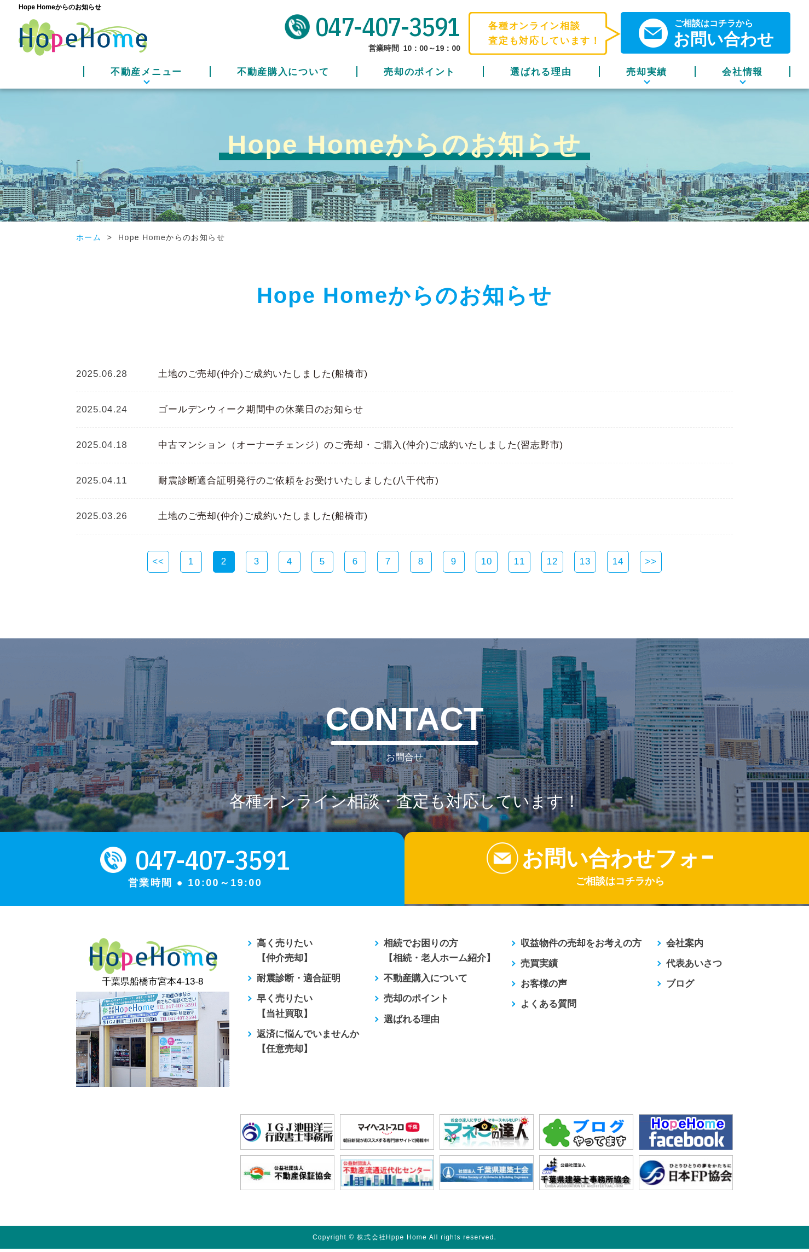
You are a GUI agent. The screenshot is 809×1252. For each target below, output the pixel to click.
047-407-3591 (387, 26)
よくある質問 (548, 1007)
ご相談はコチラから (714, 33)
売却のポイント (419, 72)
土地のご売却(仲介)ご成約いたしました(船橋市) (263, 374)
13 (585, 561)
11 (519, 561)
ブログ (680, 987)
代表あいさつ (694, 967)
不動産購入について (283, 72)
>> (651, 561)
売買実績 (539, 967)
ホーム (88, 237)
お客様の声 (544, 987)
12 (552, 561)
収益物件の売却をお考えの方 (581, 946)
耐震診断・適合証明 (298, 981)
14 (618, 561)
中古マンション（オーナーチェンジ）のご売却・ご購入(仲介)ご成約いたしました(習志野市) (360, 445)
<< (158, 561)
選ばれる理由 (540, 72)
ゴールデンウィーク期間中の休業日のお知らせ (260, 409)
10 (487, 561)
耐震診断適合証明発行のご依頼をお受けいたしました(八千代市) (298, 480)
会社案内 (684, 946)
